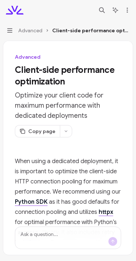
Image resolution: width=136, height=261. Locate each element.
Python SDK (31, 202)
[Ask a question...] (68, 238)
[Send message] (112, 241)
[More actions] (126, 10)
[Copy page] (37, 131)
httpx (106, 212)
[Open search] (102, 10)
